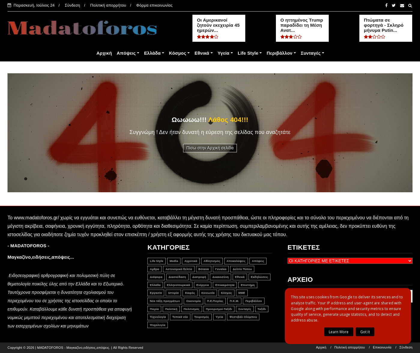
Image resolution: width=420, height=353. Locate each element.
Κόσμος (177, 53)
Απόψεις (126, 53)
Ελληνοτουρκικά (178, 285)
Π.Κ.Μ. (234, 301)
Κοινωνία (208, 292)
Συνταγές (311, 53)
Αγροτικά (190, 261)
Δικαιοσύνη (220, 276)
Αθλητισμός (212, 261)
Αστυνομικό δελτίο (178, 269)
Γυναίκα (221, 269)
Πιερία (154, 309)
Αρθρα (154, 269)
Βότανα (203, 269)
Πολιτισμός (192, 309)
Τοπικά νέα (180, 316)
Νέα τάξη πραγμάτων (165, 301)
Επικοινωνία (382, 347)
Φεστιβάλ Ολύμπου (243, 316)
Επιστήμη (248, 285)
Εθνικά (202, 53)
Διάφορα (156, 276)
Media (174, 261)
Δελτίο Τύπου (242, 269)
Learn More (339, 331)
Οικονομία (193, 301)
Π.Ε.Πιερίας (215, 301)
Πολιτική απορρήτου (108, 5)
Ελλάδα (152, 53)
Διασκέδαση (177, 276)
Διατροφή (199, 276)
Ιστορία (173, 292)
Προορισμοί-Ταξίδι (219, 309)
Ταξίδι (262, 309)
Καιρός (190, 292)
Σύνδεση (72, 5)
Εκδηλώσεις (259, 276)
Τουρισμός (201, 316)
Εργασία (156, 292)
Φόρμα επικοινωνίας (154, 5)
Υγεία (223, 53)
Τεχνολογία (158, 316)
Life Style (248, 53)
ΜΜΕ (241, 292)
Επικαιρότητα (224, 285)
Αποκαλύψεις (236, 261)
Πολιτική (171, 309)
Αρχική (104, 53)
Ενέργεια (202, 285)
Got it (365, 331)
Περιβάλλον (279, 53)
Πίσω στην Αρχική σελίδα (210, 148)
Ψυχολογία (157, 325)
